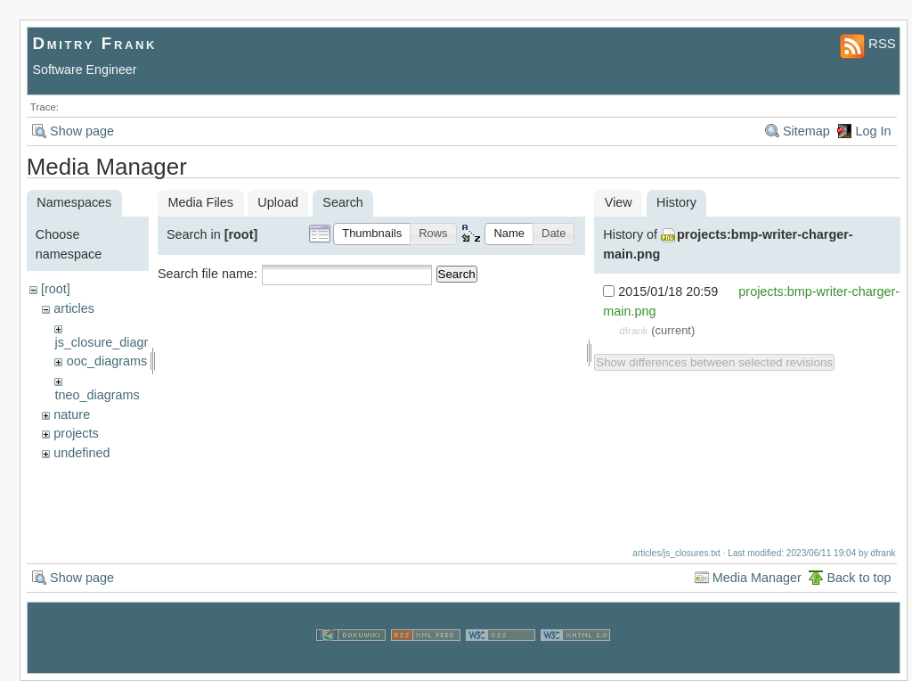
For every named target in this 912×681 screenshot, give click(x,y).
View (618, 202)
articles (73, 308)
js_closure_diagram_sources (135, 342)
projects (75, 433)
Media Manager (757, 577)
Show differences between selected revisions (714, 362)
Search (457, 274)
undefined (81, 453)
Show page (82, 131)
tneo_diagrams (96, 395)
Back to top (858, 577)
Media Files (200, 202)
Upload (277, 202)
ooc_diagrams (107, 361)
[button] (372, 234)
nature (71, 414)
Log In (873, 131)
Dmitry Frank (95, 43)
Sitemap (806, 131)
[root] (55, 289)
